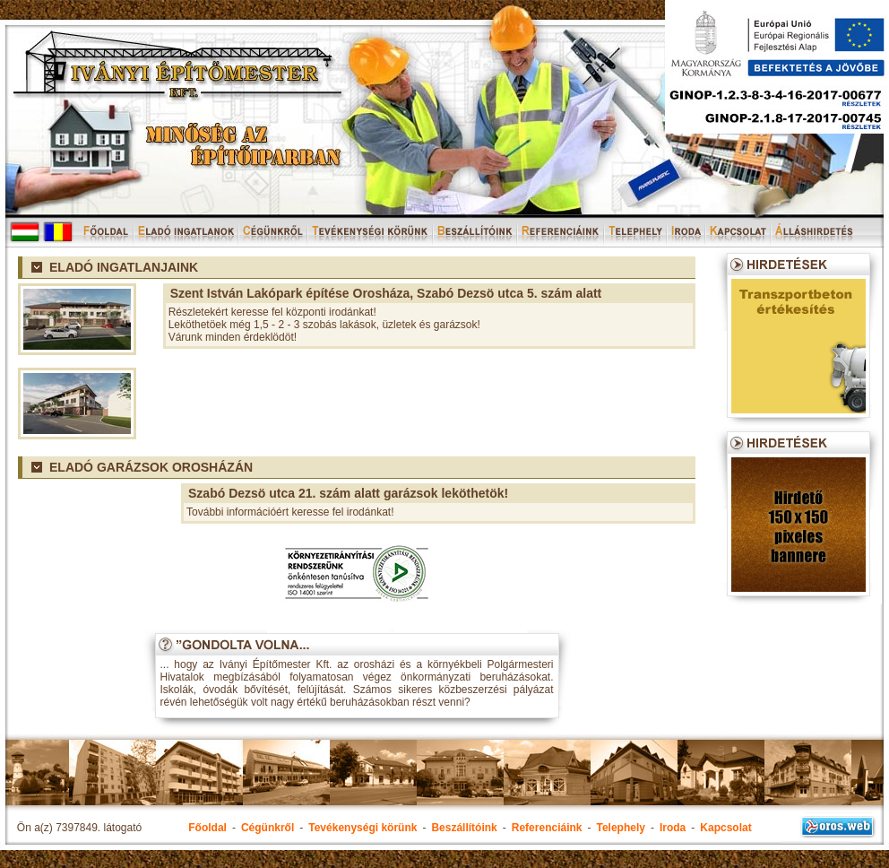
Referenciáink (547, 827)
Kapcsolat (725, 827)
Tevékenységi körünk (362, 827)
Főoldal (207, 827)
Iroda (673, 827)
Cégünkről (267, 827)
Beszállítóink (463, 827)
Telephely (620, 827)
